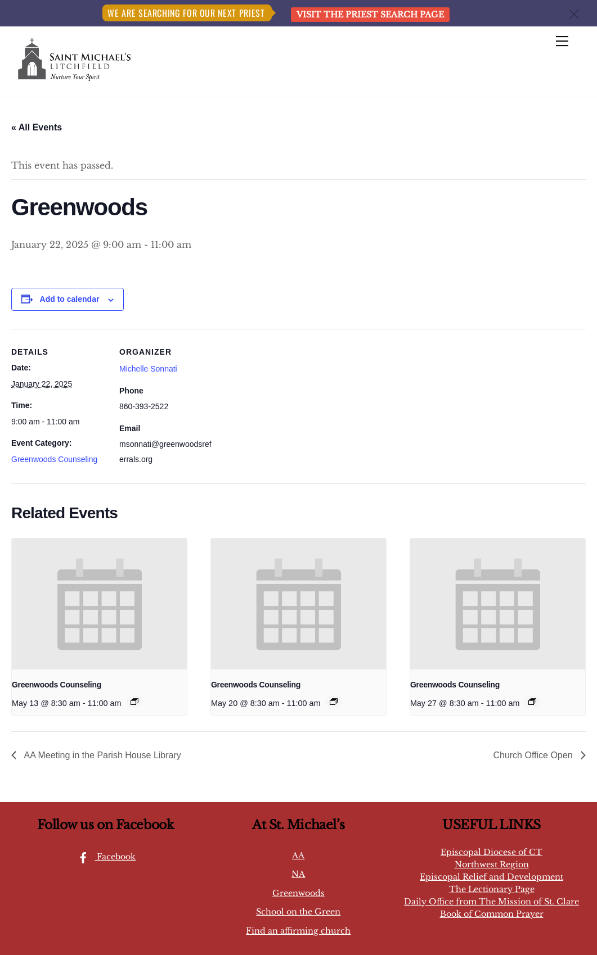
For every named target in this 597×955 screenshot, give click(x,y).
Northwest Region (492, 864)
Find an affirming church (298, 931)
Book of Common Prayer (492, 914)
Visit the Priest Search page (370, 15)
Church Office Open (534, 755)
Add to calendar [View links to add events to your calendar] (70, 299)
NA (298, 874)
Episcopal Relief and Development (491, 877)
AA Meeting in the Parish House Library (101, 755)
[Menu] (562, 41)
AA (298, 855)
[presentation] (99, 603)
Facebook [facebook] (104, 857)
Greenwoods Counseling (54, 459)
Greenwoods (298, 893)
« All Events (36, 127)
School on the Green (298, 912)
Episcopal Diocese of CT (491, 852)
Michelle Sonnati (148, 368)
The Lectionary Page (492, 889)
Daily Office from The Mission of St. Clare (491, 902)
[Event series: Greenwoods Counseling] (134, 701)
